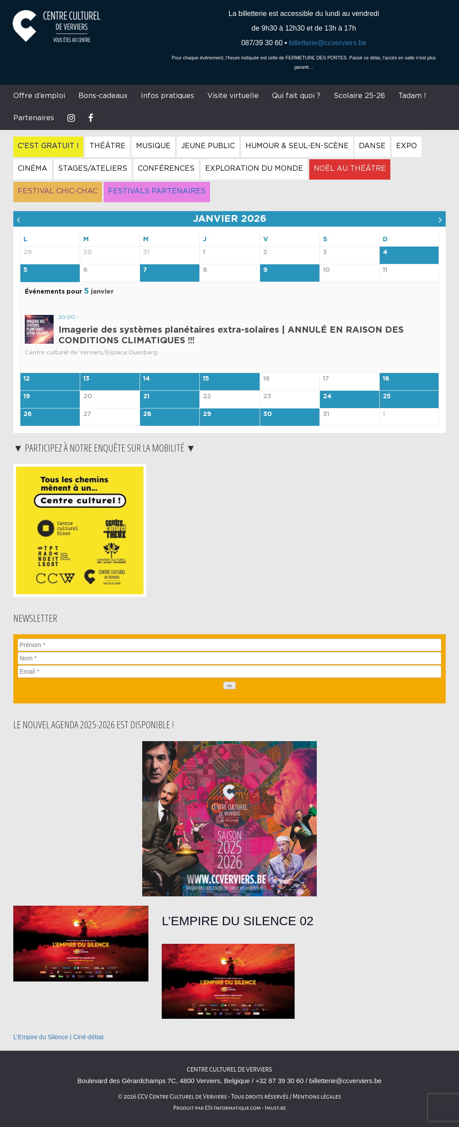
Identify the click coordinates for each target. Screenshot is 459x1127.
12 (26, 379)
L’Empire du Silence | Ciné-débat (58, 1037)
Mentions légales (316, 1096)
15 (206, 379)
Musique (153, 145)
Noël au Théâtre (350, 168)
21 (146, 396)
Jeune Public (208, 145)
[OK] (229, 685)
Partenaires (33, 118)
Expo (406, 145)
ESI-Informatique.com (233, 1108)
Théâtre (107, 145)
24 (327, 396)
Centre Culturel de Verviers (229, 1069)
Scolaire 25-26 (359, 95)
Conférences (166, 168)
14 (146, 379)
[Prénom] (229, 645)
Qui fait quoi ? (296, 95)
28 (147, 414)
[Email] (229, 671)
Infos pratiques (167, 95)
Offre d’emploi (39, 95)
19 (26, 396)
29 (207, 414)
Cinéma (32, 168)
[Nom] (229, 658)
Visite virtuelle (233, 95)
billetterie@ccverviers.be (327, 43)
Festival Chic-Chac (57, 191)
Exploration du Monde (254, 168)
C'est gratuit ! (48, 145)
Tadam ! (412, 95)
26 (27, 414)
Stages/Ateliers (92, 168)
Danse (372, 145)
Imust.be (275, 1108)
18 (386, 379)
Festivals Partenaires (157, 191)
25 (387, 396)
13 (86, 379)
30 (267, 414)
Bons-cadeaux (103, 95)
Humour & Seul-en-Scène (297, 145)
